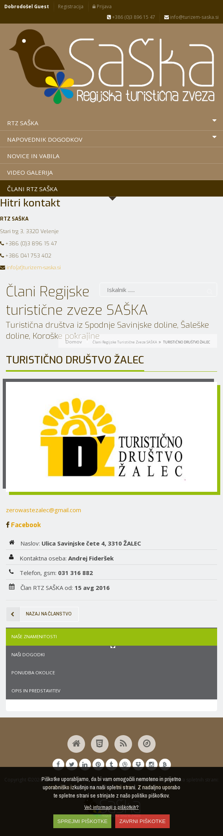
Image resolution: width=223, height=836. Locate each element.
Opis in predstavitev (35, 691)
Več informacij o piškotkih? (111, 806)
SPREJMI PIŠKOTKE (82, 821)
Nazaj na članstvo (39, 614)
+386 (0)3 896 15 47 (131, 17)
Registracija (70, 6)
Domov (73, 342)
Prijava (102, 6)
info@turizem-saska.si (191, 17)
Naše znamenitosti (34, 636)
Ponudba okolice (33, 672)
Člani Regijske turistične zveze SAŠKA (124, 342)
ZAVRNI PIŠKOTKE (142, 821)
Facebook (25, 524)
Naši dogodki (28, 654)
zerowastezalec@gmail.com (43, 510)
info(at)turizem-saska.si (34, 267)
